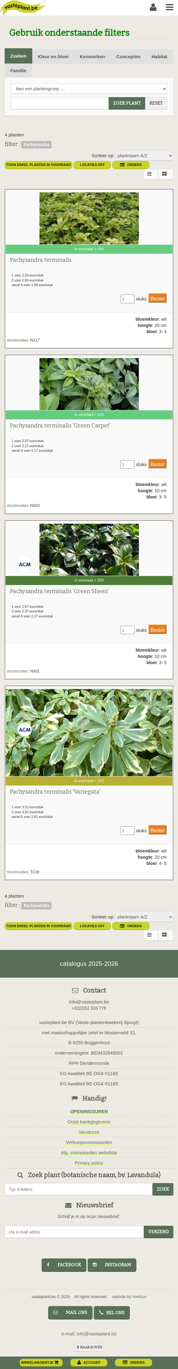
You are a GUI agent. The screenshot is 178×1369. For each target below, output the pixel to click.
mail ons (70, 1312)
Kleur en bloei (53, 56)
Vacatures (89, 1132)
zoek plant (127, 103)
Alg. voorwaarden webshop (89, 1152)
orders (131, 165)
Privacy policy (89, 1162)
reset (156, 103)
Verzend (158, 1231)
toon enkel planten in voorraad (38, 165)
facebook (64, 1265)
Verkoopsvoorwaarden (89, 1142)
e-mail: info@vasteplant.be (89, 1333)
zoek (163, 1189)
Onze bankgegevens (89, 1121)
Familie (18, 70)
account (89, 1362)
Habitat (159, 56)
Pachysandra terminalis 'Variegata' (55, 791)
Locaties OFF (92, 165)
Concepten (128, 56)
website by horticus (129, 1296)
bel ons (112, 1312)
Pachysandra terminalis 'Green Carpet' (60, 425)
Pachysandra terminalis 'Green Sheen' (59, 591)
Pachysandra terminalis (40, 260)
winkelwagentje (40, 1362)
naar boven (89, 1347)
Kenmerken (92, 56)
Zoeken (18, 56)
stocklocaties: (18, 340)
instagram (112, 1265)
